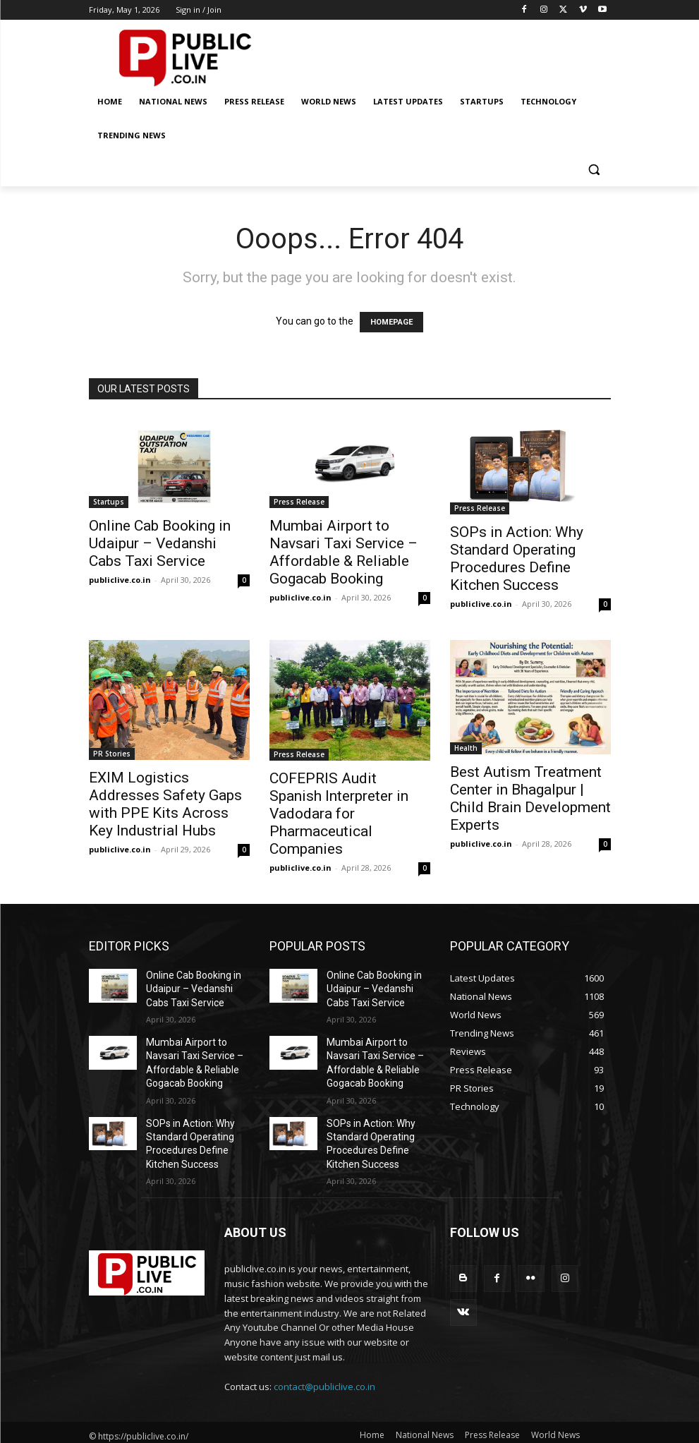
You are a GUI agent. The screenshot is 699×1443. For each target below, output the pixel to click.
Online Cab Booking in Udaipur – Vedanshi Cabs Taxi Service (160, 543)
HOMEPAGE (391, 322)
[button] (594, 169)
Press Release (299, 502)
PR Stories (111, 754)
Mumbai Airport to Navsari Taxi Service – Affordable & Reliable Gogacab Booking (343, 552)
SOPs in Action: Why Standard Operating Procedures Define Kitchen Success (516, 558)
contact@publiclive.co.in (324, 1366)
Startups (108, 502)
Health (466, 748)
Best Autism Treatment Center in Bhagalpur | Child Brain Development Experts (530, 798)
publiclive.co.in (120, 579)
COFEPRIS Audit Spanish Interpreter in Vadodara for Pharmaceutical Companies (338, 813)
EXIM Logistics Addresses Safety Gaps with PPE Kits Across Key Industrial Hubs (165, 804)
